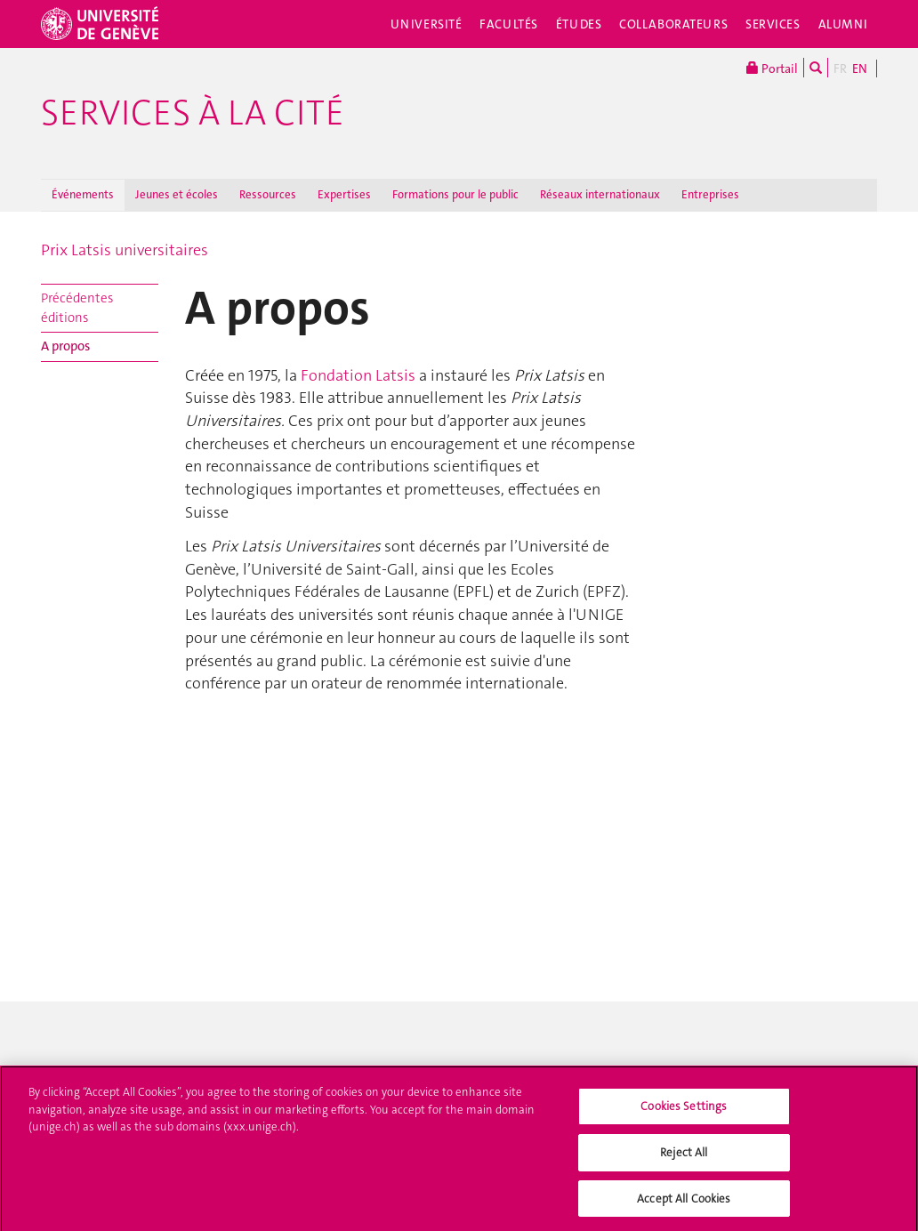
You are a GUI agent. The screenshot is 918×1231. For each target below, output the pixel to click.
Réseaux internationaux (600, 194)
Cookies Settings (683, 1112)
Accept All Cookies (683, 1203)
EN (859, 68)
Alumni (843, 24)
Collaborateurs (673, 24)
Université (427, 24)
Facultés (508, 24)
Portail (772, 67)
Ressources (267, 194)
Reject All (683, 1157)
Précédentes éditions (77, 307)
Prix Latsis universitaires (124, 250)
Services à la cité (192, 113)
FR (840, 68)
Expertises (344, 194)
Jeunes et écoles (176, 194)
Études (578, 24)
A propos (65, 346)
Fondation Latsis (358, 375)
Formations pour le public (455, 194)
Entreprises (710, 194)
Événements (83, 194)
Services (773, 24)
